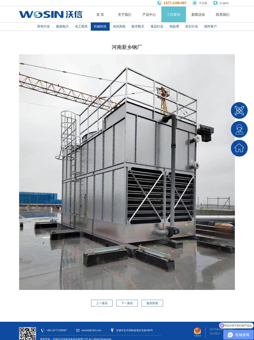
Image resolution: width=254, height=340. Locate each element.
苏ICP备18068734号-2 (222, 329)
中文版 (203, 3)
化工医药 (81, 26)
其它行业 (191, 26)
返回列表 (152, 303)
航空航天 (138, 26)
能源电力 (62, 26)
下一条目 (127, 303)
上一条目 (102, 303)
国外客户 (210, 26)
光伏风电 (119, 26)
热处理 (174, 26)
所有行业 (43, 26)
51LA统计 (215, 333)
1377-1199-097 (175, 3)
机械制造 (100, 26)
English (224, 3)
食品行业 (157, 26)
